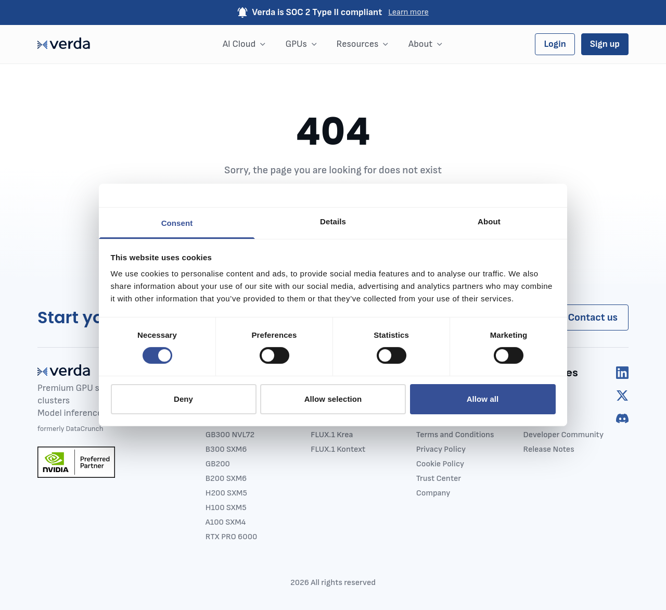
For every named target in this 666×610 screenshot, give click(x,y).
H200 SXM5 (226, 493)
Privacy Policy (441, 449)
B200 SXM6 (226, 479)
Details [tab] (333, 221)
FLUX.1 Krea (332, 435)
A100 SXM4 (226, 522)
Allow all (483, 399)
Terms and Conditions (455, 435)
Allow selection (333, 399)
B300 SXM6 (226, 449)
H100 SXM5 (226, 508)
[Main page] (63, 44)
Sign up (605, 44)
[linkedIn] (622, 372)
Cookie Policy (440, 464)
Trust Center (438, 479)
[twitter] (622, 395)
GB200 (218, 464)
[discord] (622, 418)
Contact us (593, 317)
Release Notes (548, 449)
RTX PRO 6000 (232, 537)
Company (433, 493)
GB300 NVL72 (230, 435)
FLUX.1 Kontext (338, 449)
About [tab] (489, 221)
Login (555, 44)
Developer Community (563, 435)
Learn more (408, 12)
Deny (183, 399)
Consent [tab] (177, 223)
